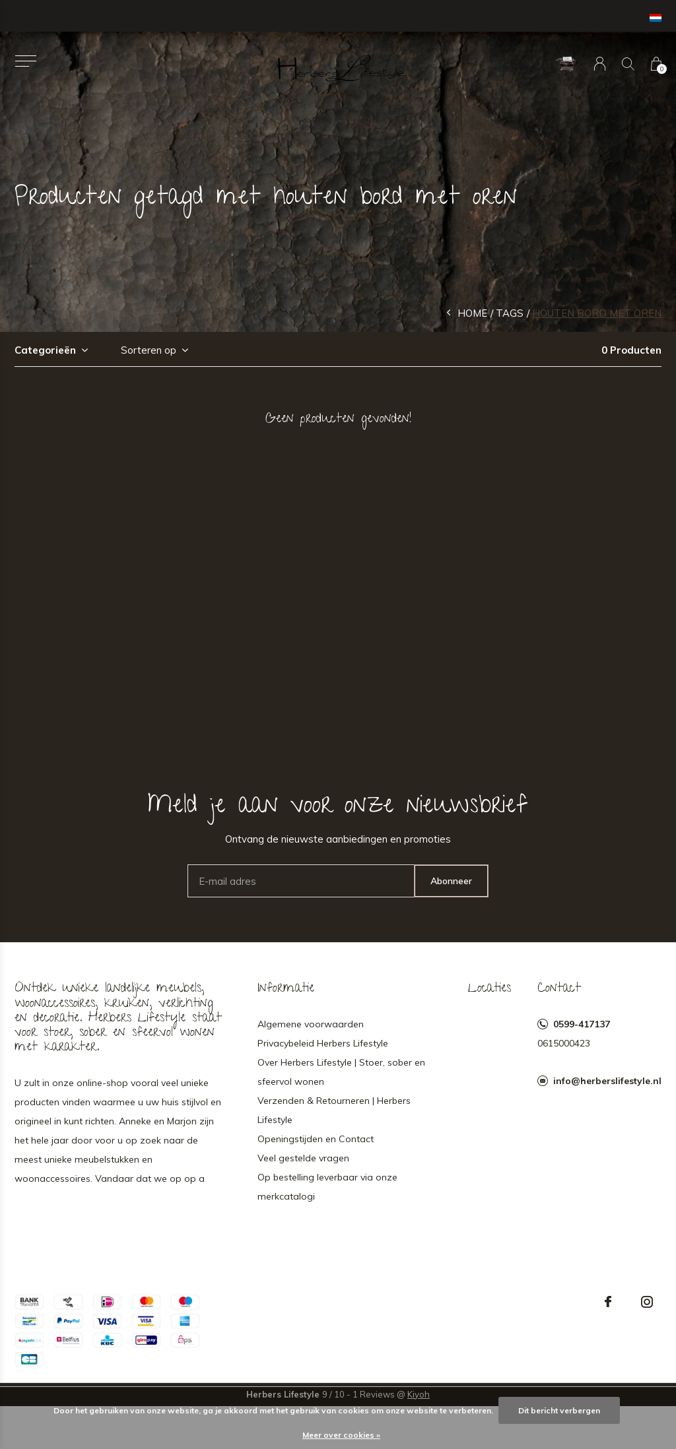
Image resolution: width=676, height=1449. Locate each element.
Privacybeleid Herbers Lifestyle (322, 1043)
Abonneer (451, 881)
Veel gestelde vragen (303, 1158)
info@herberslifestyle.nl (607, 1081)
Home (472, 313)
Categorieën (45, 350)
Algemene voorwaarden (310, 1024)
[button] (25, 61)
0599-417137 (581, 1024)
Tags (510, 313)
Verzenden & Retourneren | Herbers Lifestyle (334, 1110)
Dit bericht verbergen (559, 1410)
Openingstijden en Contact (315, 1139)
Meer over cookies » (341, 1435)
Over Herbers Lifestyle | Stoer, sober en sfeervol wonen (341, 1071)
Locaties (489, 989)
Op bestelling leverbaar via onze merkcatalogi (327, 1186)
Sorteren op (148, 350)
